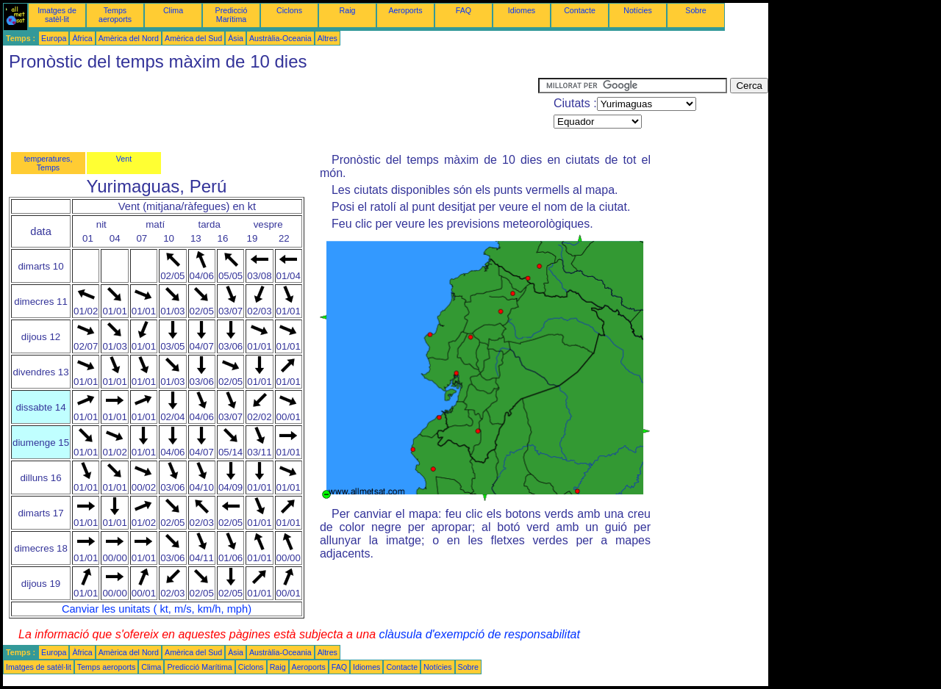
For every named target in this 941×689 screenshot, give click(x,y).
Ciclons (289, 10)
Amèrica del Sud (193, 38)
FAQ (463, 10)
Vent (124, 158)
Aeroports (405, 10)
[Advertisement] (270, 111)
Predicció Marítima (231, 15)
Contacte (579, 10)
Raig (348, 10)
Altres (327, 38)
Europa (53, 38)
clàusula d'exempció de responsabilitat (479, 634)
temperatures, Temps (48, 163)
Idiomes (521, 10)
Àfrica (82, 38)
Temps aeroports (115, 15)
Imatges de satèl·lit (56, 15)
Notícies (637, 10)
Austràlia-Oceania (280, 38)
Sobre (695, 10)
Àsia (235, 38)
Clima (173, 10)
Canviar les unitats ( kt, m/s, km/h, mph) (156, 609)
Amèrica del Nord (129, 38)
